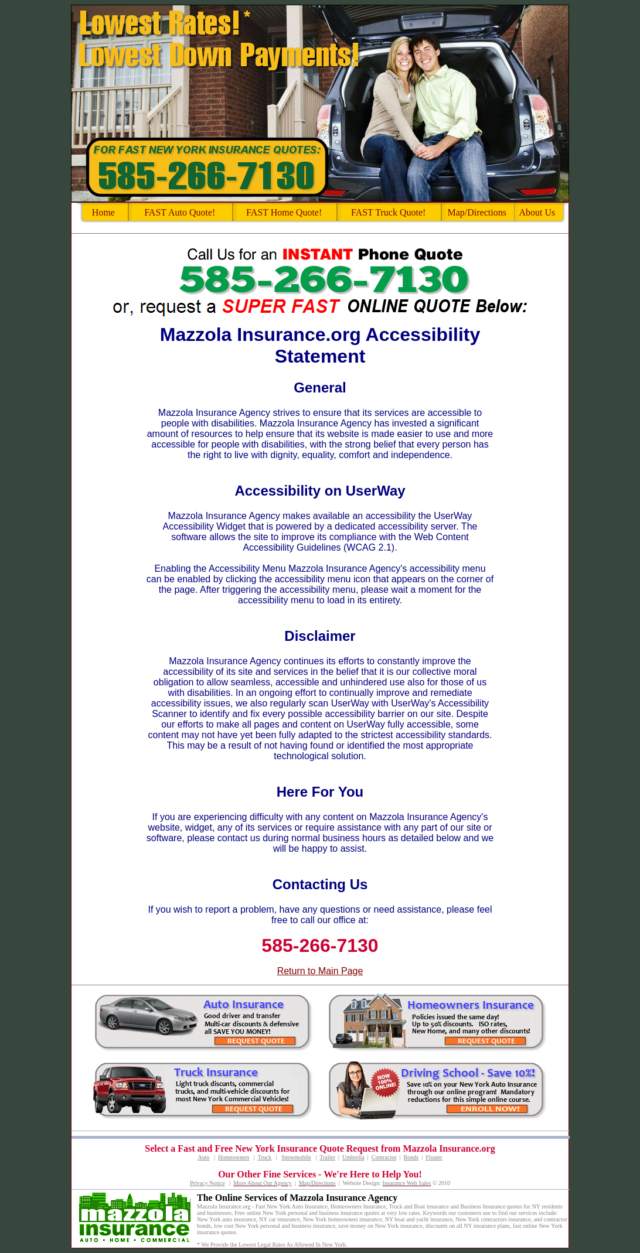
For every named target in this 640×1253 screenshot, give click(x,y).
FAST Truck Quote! (388, 212)
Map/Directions (476, 212)
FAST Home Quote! (284, 212)
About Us (537, 212)
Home (103, 212)
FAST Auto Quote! (179, 212)
